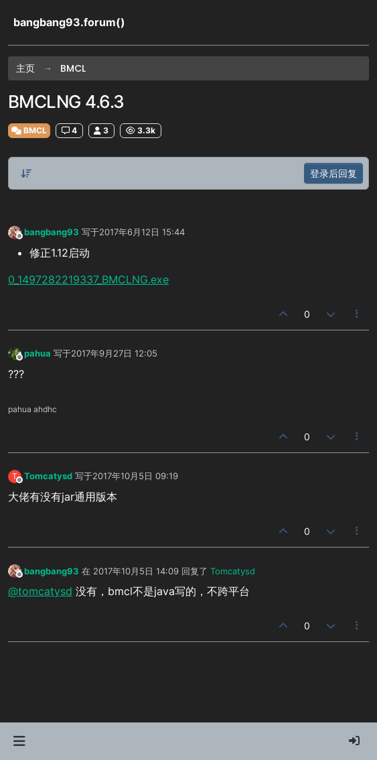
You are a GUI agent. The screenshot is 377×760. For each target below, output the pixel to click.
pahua (37, 353)
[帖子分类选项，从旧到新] (26, 174)
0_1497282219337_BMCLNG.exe (88, 279)
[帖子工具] (358, 314)
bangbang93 (51, 232)
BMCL (29, 130)
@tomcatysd (40, 591)
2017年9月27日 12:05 (114, 353)
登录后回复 (333, 173)
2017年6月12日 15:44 (142, 232)
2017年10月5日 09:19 (135, 475)
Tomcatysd (48, 475)
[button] (19, 741)
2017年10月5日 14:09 (136, 571)
